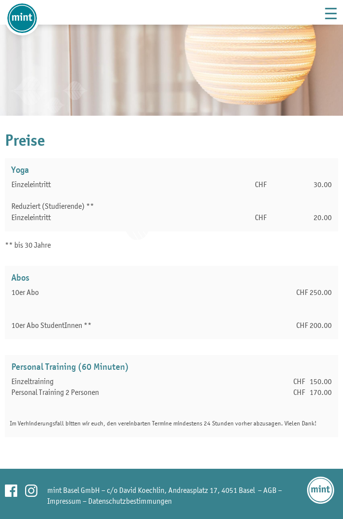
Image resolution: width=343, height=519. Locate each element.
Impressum (64, 500)
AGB (270, 490)
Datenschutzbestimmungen (130, 500)
